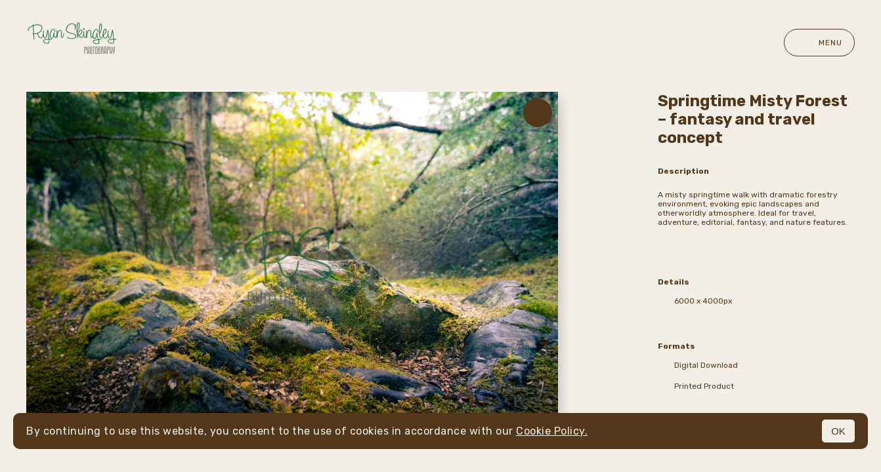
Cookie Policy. (552, 431)
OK (838, 431)
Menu (819, 42)
